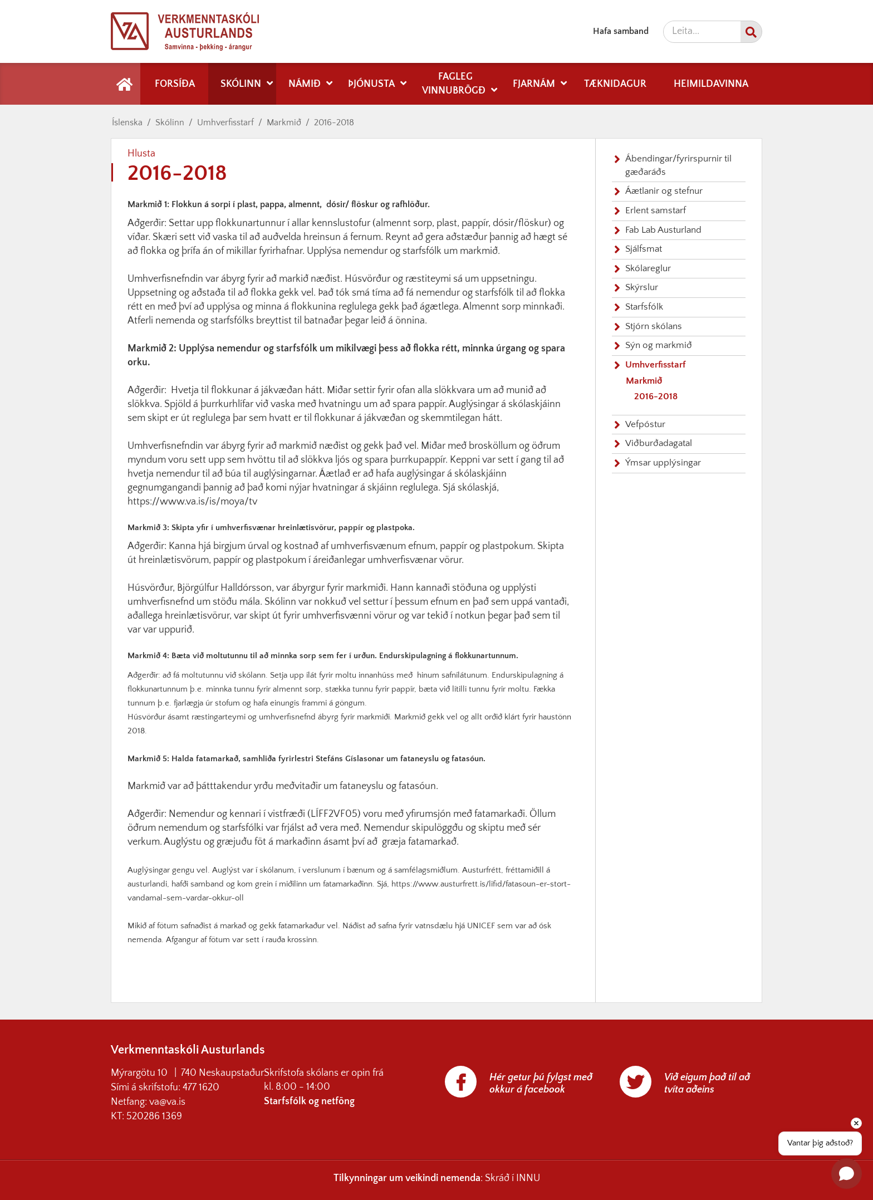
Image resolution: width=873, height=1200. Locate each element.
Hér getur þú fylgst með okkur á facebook (540, 1083)
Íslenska (127, 122)
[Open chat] (846, 1173)
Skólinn (169, 122)
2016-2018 (334, 122)
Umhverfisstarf (225, 122)
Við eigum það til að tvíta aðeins (707, 1083)
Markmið (284, 122)
